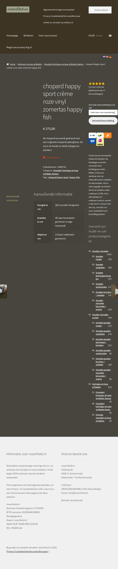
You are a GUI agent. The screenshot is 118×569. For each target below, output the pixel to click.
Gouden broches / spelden (103, 294)
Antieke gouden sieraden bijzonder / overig (103, 374)
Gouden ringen (99, 258)
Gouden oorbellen (100, 266)
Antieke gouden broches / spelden (103, 361)
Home (12, 64)
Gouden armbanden (101, 285)
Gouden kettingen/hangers (103, 275)
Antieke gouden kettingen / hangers (103, 342)
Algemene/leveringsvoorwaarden (58, 9)
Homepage (12, 35)
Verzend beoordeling (103, 120)
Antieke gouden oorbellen (103, 332)
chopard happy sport (58, 177)
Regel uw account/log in (19, 47)
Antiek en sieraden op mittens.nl (58, 22)
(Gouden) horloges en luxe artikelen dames (64, 64)
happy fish (74, 177)
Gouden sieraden (100, 251)
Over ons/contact (48, 35)
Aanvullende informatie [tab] (12, 198)
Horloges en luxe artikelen (30, 64)
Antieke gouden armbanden (103, 352)
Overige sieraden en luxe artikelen (103, 417)
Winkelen (28, 35)
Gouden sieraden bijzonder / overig (101, 305)
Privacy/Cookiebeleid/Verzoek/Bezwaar (61, 16)
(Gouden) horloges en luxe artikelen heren (103, 406)
